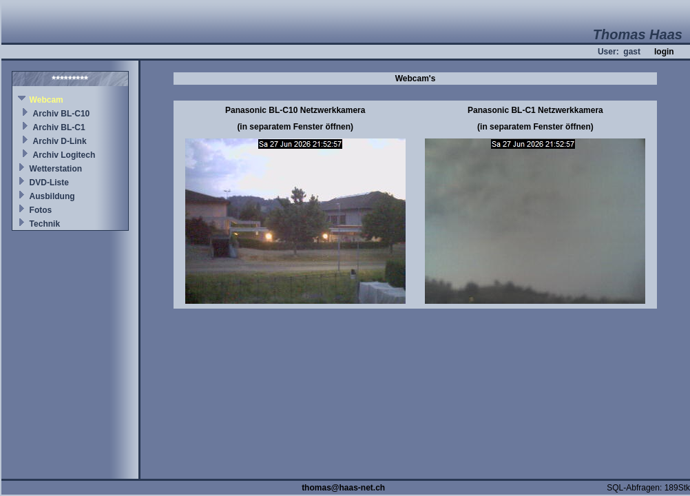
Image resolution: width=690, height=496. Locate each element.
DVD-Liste (49, 182)
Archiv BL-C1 (59, 127)
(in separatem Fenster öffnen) (295, 127)
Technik (45, 224)
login (664, 51)
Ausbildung (52, 196)
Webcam (46, 100)
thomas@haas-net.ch (343, 488)
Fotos (41, 210)
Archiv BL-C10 (61, 113)
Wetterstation (56, 169)
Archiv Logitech (64, 155)
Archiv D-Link (60, 141)
